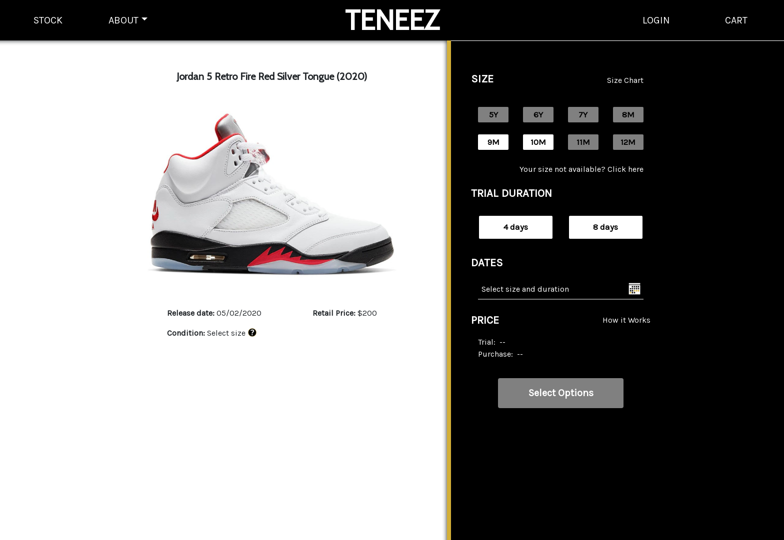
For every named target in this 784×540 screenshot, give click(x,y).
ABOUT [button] (123, 20)
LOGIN (656, 20)
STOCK (48, 20)
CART (736, 20)
